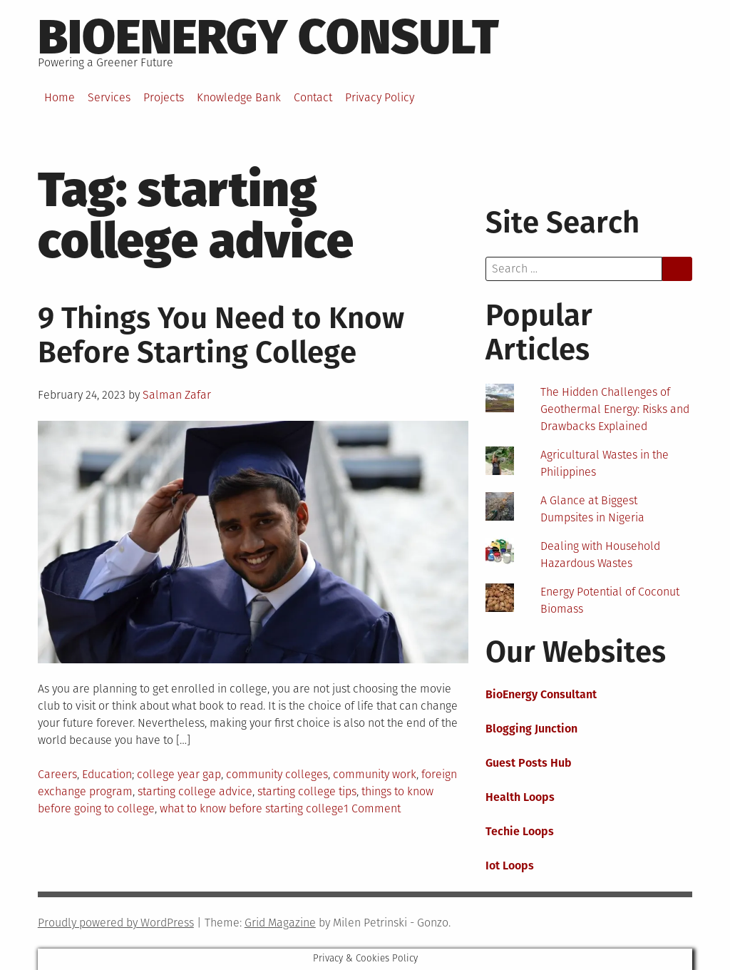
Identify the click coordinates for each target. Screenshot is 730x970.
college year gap (179, 774)
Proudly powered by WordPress (116, 922)
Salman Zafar (177, 395)
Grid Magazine (280, 922)
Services (109, 97)
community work (374, 774)
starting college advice (195, 791)
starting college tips (306, 791)
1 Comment (372, 808)
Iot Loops (509, 865)
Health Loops (520, 797)
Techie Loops (519, 831)
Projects (163, 97)
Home (59, 97)
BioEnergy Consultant (541, 694)
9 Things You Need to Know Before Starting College (221, 335)
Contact (313, 97)
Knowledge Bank (239, 97)
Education (107, 774)
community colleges (277, 774)
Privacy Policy (379, 97)
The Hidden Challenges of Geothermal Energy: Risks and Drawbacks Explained (614, 409)
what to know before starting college (252, 808)
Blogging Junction (531, 728)
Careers (57, 774)
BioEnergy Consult (268, 37)
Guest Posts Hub (528, 763)
